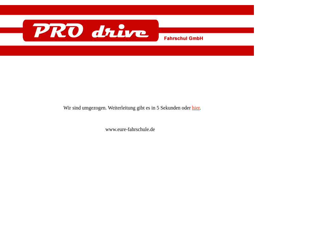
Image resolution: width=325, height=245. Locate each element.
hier (196, 107)
